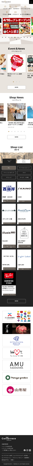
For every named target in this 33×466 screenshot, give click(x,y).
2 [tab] (5, 37)
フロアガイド (16, 8)
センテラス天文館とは (25, 14)
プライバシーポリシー (18, 457)
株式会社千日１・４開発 (7, 460)
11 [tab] (16, 39)
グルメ (10, 8)
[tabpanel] (16, 26)
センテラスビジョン (6, 457)
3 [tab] (8, 37)
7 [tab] (21, 37)
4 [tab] (11, 37)
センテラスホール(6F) (7, 455)
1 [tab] (2, 37)
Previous (2, 26)
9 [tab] (27, 37)
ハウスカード (15, 14)
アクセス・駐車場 (7, 14)
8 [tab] (24, 37)
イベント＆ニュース (25, 8)
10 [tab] (30, 37)
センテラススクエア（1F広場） (20, 455)
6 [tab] (18, 37)
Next (31, 26)
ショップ (5, 8)
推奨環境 (26, 457)
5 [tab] (14, 37)
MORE (16, 87)
